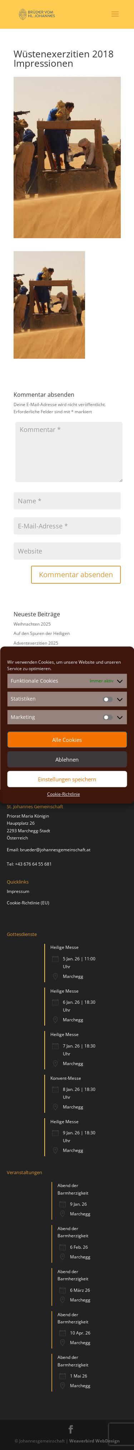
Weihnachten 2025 (32, 624)
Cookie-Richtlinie (63, 794)
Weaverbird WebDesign (94, 1441)
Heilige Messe (64, 947)
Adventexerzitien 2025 (36, 643)
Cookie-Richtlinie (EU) (28, 903)
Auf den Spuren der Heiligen (42, 633)
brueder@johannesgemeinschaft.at (55, 850)
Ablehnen (67, 759)
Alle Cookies (67, 739)
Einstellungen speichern (67, 779)
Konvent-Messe (65, 1078)
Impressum (18, 891)
